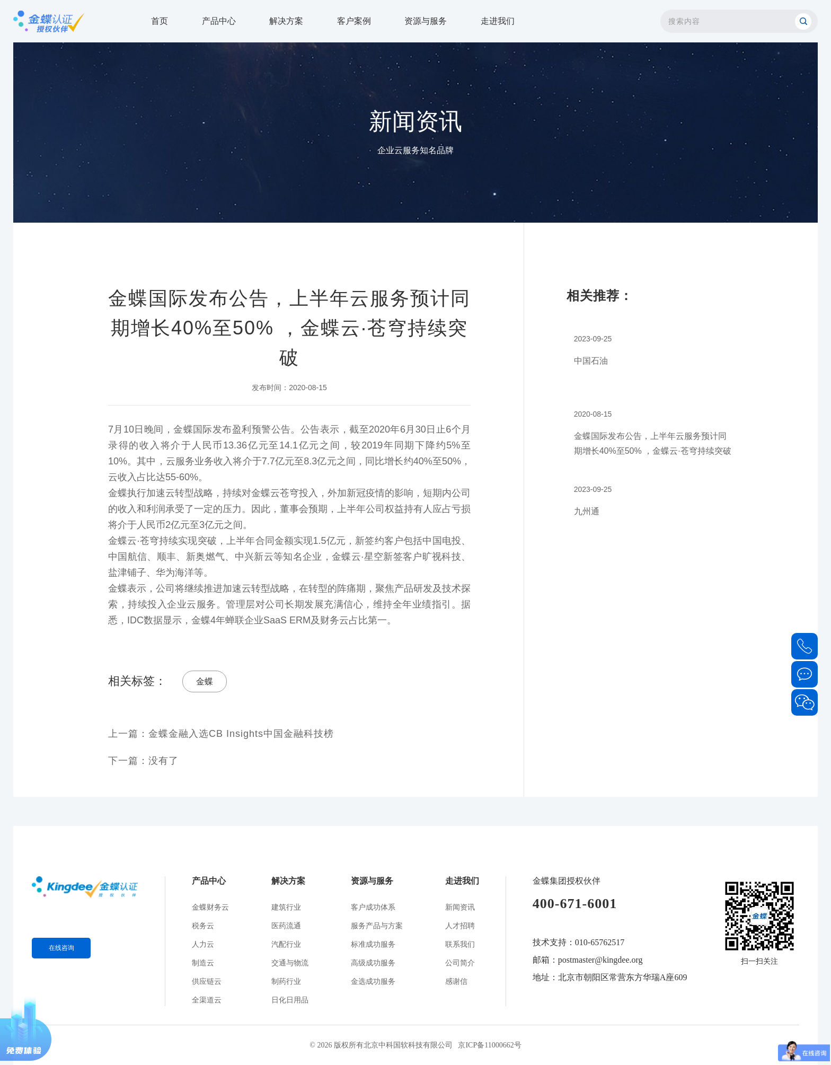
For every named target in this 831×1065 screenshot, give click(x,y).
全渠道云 (207, 1000)
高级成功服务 (373, 963)
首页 (159, 20)
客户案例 (354, 20)
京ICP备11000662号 (489, 1045)
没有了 (163, 760)
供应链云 (207, 981)
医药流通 (286, 926)
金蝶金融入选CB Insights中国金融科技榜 (241, 733)
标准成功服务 (373, 944)
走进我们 (498, 20)
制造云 (203, 963)
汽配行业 (286, 944)
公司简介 (460, 963)
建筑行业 (286, 907)
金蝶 (204, 681)
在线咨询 (61, 948)
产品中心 (219, 20)
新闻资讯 (460, 907)
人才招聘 (460, 926)
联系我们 (460, 944)
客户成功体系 (373, 907)
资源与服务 (425, 20)
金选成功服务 (373, 981)
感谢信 (456, 981)
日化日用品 (289, 1000)
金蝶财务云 (210, 907)
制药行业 (286, 981)
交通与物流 (289, 963)
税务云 (203, 926)
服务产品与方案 (377, 926)
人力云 (203, 944)
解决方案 (286, 20)
